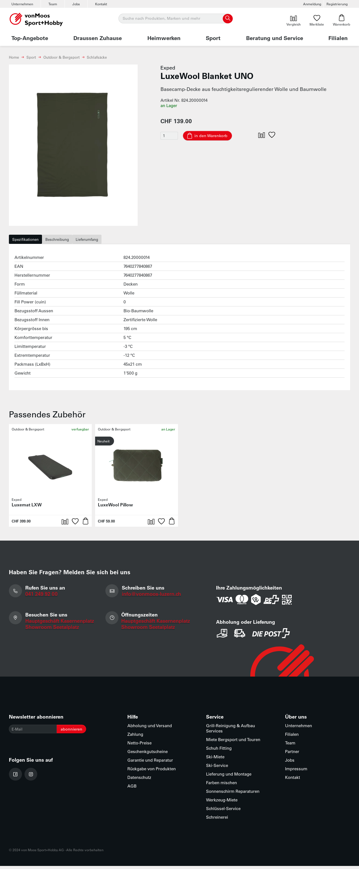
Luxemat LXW (27, 508)
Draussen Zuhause (97, 37)
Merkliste (317, 20)
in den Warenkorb (215, 135)
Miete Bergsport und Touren (233, 742)
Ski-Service (217, 768)
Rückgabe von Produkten (151, 771)
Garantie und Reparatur (150, 763)
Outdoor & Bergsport (61, 57)
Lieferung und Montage (228, 777)
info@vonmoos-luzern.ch (152, 597)
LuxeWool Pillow (115, 508)
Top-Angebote (29, 37)
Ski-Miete (215, 759)
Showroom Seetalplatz (53, 631)
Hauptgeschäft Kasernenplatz (60, 625)
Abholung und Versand (149, 728)
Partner (292, 754)
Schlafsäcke (97, 57)
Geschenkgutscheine (147, 754)
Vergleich (293, 20)
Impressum (296, 771)
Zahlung (135, 737)
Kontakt (101, 4)
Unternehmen (22, 4)
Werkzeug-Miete (221, 803)
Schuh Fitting (219, 751)
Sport (213, 37)
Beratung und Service (274, 37)
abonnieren (79, 733)
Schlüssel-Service (223, 811)
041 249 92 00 (42, 597)
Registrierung (337, 4)
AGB (132, 789)
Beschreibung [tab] (68, 241)
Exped (167, 68)
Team (52, 4)
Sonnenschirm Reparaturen (232, 794)
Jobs (76, 4)
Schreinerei (217, 820)
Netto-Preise (139, 746)
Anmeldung (312, 4)
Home (14, 57)
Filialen (338, 37)
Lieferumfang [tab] (105, 241)
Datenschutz (139, 780)
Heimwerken (163, 37)
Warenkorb (341, 20)
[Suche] (175, 18)
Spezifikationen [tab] (29, 241)
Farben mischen (221, 785)
